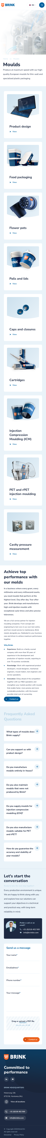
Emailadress (12, 967)
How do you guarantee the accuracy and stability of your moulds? (19, 864)
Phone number (13, 980)
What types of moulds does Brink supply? (20, 745)
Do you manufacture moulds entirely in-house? (19, 781)
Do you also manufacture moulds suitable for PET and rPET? (19, 843)
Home (5, 59)
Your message (13, 993)
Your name (11, 955)
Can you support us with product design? (18, 763)
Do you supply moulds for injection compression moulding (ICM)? (19, 821)
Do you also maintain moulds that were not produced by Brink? (17, 800)
